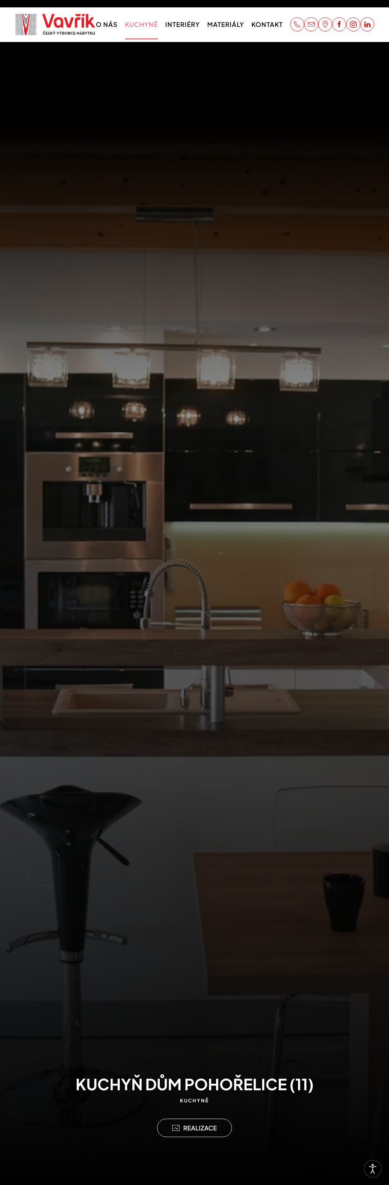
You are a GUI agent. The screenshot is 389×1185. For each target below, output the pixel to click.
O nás (107, 24)
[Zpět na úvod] (55, 24)
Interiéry (182, 24)
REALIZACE (194, 1128)
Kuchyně (141, 24)
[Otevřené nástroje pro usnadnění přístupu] (373, 1169)
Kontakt (267, 24)
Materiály (225, 24)
